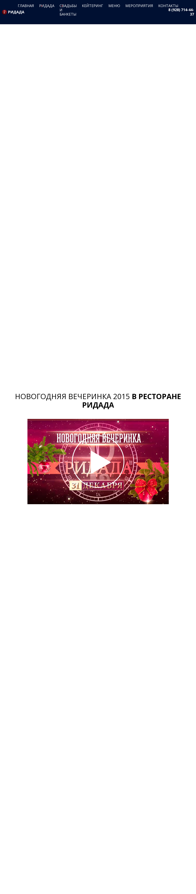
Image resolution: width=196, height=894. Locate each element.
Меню (114, 5)
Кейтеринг (92, 5)
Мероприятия (139, 5)
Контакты (168, 5)
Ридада (46, 5)
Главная (26, 5)
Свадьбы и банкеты (68, 10)
